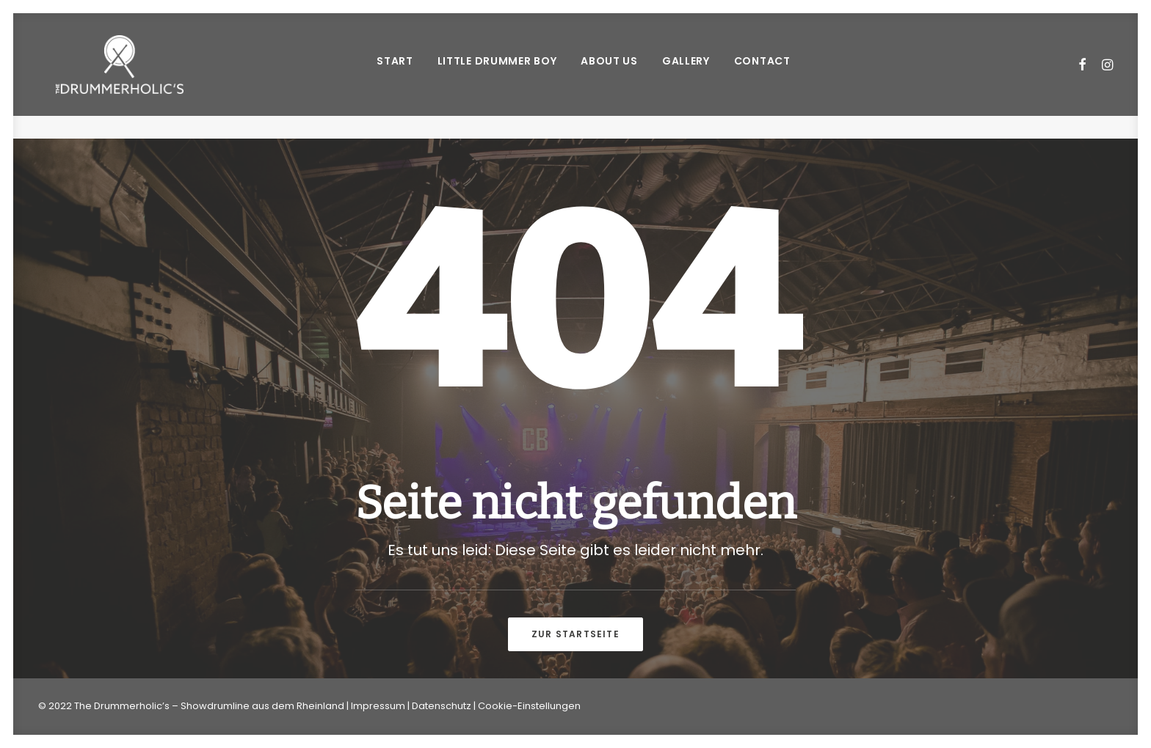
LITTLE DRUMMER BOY (495, 72)
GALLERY (684, 72)
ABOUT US (607, 72)
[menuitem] (393, 76)
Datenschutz (441, 706)
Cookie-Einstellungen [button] (529, 706)
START (393, 72)
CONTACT (761, 72)
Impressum (378, 706)
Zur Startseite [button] (575, 634)
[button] (1083, 76)
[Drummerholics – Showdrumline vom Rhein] (117, 76)
